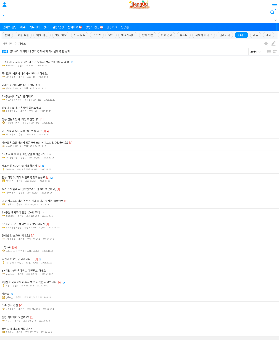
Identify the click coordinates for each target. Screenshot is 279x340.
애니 (268, 35)
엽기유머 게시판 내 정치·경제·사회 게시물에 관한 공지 (36, 51)
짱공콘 (125, 27)
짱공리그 (112, 27)
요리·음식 (79, 35)
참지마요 (75, 27)
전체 (7, 35)
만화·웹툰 (147, 35)
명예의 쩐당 (10, 27)
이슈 (23, 27)
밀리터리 (224, 35)
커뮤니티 (34, 27)
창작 (46, 27)
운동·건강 (166, 35)
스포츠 (97, 35)
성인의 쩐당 (94, 27)
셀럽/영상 (58, 27)
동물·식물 (23, 35)
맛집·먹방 (61, 35)
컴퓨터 (184, 35)
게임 (255, 35)
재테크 (242, 35)
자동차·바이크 (203, 35)
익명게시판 (128, 35)
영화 (111, 35)
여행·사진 (42, 35)
